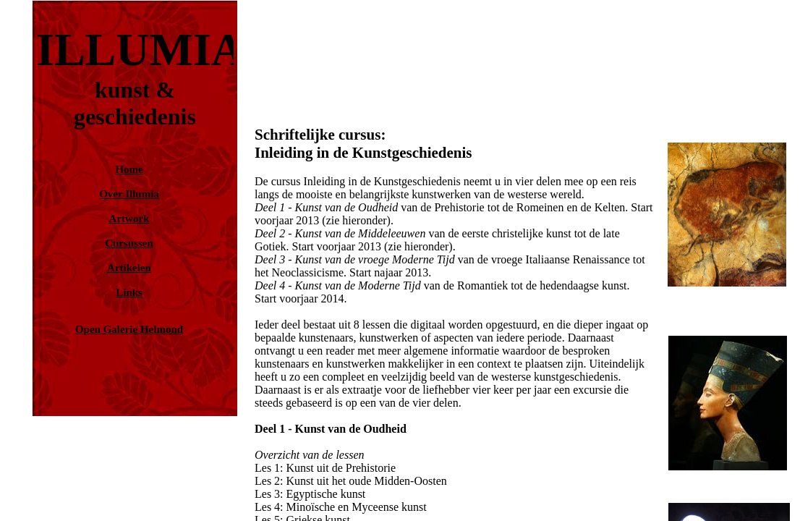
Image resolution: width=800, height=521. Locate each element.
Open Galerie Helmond (129, 329)
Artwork (129, 218)
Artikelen (129, 268)
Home (128, 169)
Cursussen (129, 243)
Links (129, 292)
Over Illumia (129, 194)
